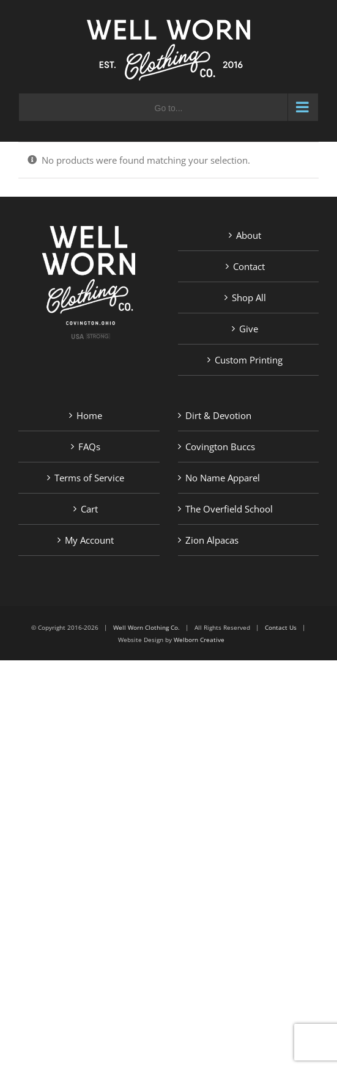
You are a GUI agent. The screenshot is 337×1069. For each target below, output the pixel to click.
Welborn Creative (199, 639)
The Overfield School (229, 509)
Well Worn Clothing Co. (146, 627)
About (248, 235)
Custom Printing (249, 360)
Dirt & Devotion (218, 415)
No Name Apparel (222, 478)
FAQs (89, 446)
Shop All (249, 297)
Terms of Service (89, 478)
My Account (89, 540)
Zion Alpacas (212, 540)
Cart (89, 509)
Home (89, 415)
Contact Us (281, 627)
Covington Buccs (220, 446)
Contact (249, 266)
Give (248, 329)
